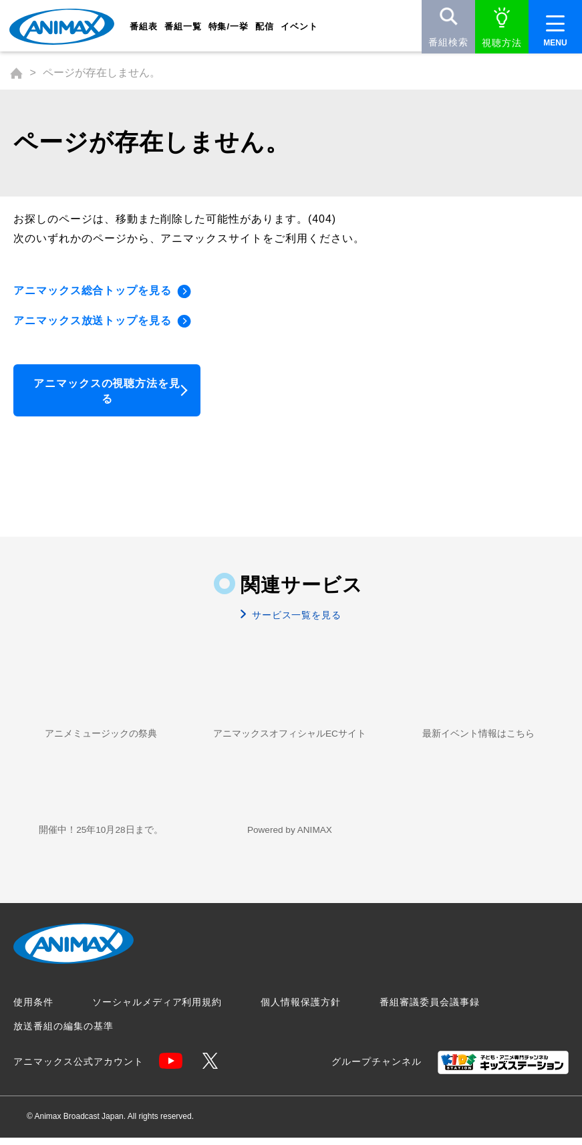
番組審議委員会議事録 (430, 1009)
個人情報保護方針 (301, 1009)
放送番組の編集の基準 (63, 1033)
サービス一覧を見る (295, 620)
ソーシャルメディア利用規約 (157, 1009)
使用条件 (33, 1009)
